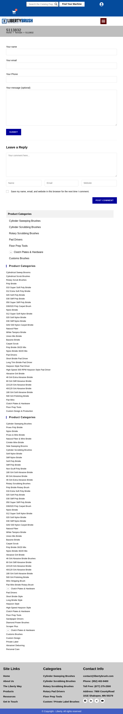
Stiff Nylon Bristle (14, 457)
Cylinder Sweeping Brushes (25, 220)
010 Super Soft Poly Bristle (18, 287)
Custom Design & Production (19, 411)
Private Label (12, 642)
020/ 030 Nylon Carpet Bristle (19, 325)
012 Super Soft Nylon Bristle (19, 313)
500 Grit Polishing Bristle (17, 396)
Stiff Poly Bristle (13, 465)
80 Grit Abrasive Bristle (16, 476)
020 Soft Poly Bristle (15, 295)
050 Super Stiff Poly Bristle (18, 302)
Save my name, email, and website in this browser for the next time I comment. (50, 191)
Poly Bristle (11, 283)
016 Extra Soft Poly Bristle (18, 491)
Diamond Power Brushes (17, 622)
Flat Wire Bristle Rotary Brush (19, 585)
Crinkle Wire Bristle (15, 442)
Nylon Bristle (12, 310)
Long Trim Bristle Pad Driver (19, 362)
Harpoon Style (12, 604)
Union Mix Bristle (14, 336)
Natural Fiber (12, 328)
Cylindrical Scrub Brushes (18, 276)
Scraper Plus (12, 626)
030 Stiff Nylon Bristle (16, 321)
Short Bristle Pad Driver (17, 358)
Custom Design (13, 638)
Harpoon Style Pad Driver (18, 366)
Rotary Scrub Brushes (16, 280)
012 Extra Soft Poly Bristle (18, 291)
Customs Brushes (19, 258)
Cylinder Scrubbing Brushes (25, 227)
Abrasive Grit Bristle (15, 373)
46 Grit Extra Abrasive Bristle (19, 377)
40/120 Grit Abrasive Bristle (18, 388)
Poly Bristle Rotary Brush (17, 487)
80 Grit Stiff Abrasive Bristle (18, 381)
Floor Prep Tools (18, 245)
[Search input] (41, 4)
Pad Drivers (15, 239)
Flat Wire (10, 400)
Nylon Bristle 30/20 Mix (16, 351)
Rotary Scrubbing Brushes (24, 233)
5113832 (29, 32)
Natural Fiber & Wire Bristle (18, 439)
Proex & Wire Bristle (15, 435)
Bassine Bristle (13, 340)
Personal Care (12, 649)
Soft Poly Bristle (13, 461)
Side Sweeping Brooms (17, 446)
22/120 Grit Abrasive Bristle (18, 385)
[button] (71, 4)
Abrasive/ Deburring (15, 645)
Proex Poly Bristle (14, 427)
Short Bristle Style (14, 596)
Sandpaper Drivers (14, 619)
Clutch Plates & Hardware (26, 252)
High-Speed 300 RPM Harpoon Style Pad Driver (28, 370)
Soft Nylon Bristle (14, 453)
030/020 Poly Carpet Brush (18, 306)
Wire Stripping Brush (15, 581)
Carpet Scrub (12, 343)
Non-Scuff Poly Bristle (16, 468)
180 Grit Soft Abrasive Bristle (19, 392)
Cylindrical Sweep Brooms (18, 272)
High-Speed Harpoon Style (18, 607)
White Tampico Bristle (16, 332)
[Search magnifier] (56, 4)
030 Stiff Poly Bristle (15, 298)
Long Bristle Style (14, 600)
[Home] (9, 32)
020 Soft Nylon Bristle (16, 317)
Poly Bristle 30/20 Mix (16, 347)
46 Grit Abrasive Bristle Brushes (21, 558)
